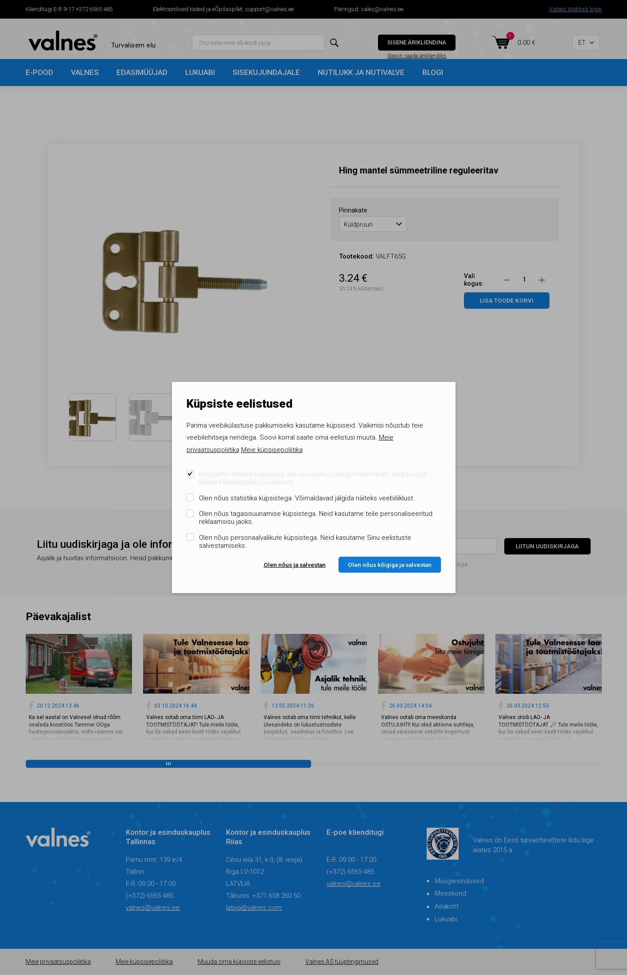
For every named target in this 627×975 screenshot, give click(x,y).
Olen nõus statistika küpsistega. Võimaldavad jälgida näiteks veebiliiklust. (307, 498)
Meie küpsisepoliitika (272, 450)
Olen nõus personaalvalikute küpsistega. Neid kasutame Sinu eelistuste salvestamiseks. (305, 542)
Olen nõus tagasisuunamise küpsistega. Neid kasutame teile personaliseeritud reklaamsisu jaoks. (315, 518)
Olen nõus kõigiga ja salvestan (390, 564)
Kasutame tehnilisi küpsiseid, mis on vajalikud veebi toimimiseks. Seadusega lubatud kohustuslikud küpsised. (313, 478)
